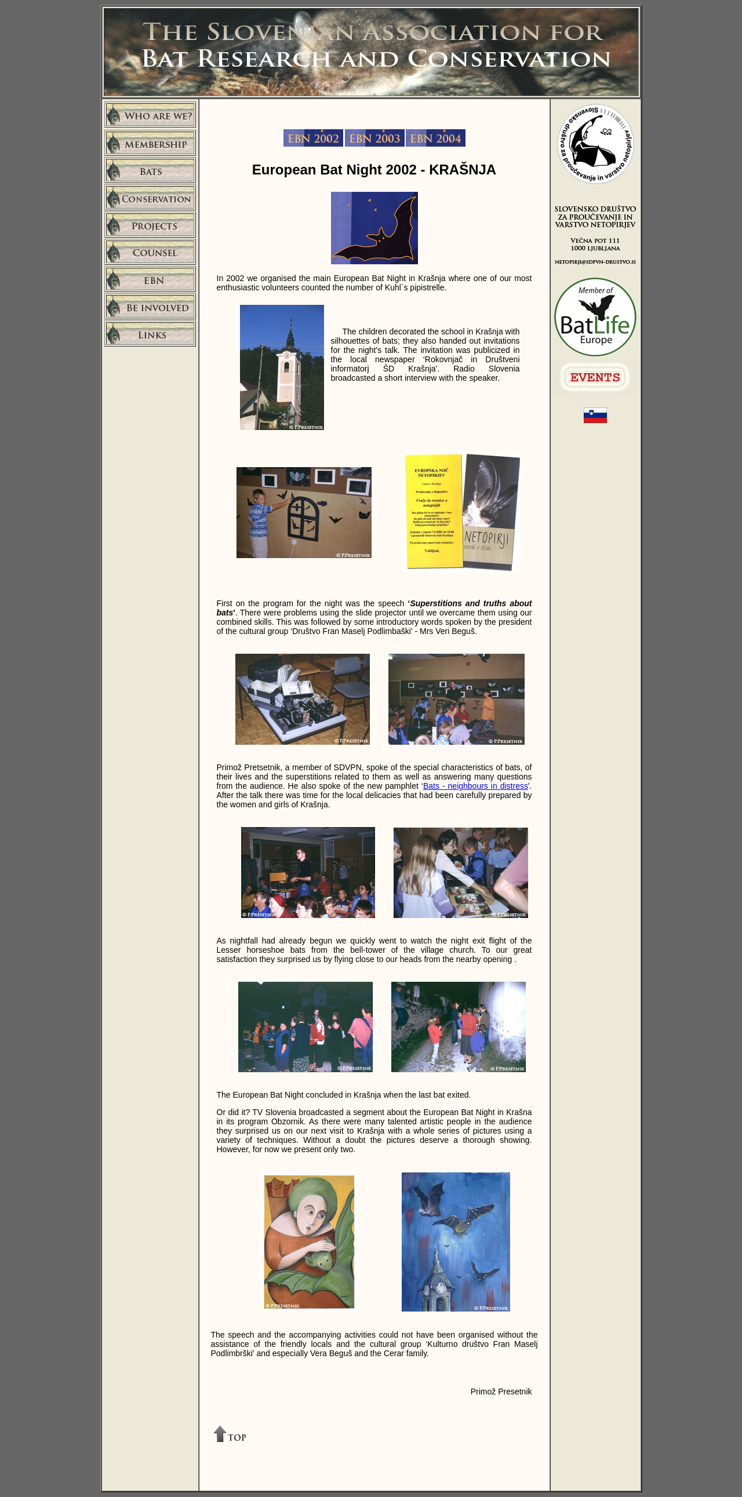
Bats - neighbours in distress (475, 786)
